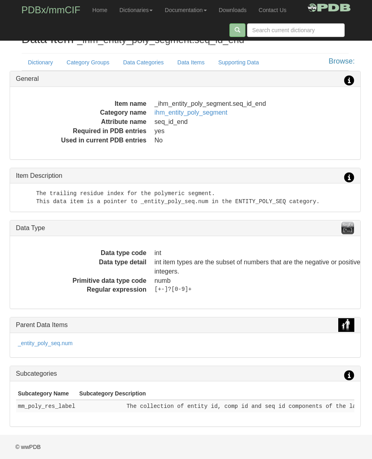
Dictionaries (136, 10)
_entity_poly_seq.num (45, 343)
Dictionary (40, 62)
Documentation (185, 10)
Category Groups (88, 62)
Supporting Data (238, 62)
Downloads (233, 10)
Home (99, 10)
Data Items (191, 62)
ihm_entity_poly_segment (191, 112)
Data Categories (143, 62)
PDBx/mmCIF (50, 9)
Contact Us (272, 10)
